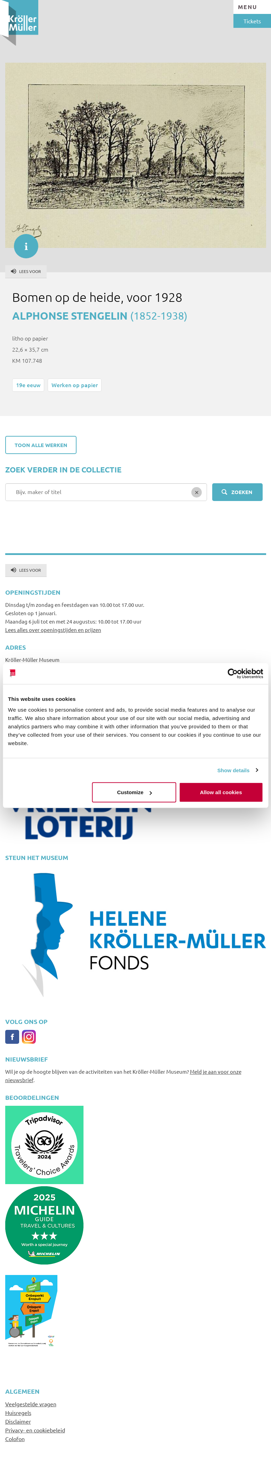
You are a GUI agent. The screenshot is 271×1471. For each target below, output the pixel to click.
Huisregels (18, 1412)
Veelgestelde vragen (30, 1403)
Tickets (252, 20)
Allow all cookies (221, 792)
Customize (134, 792)
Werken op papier (74, 385)
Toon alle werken (41, 444)
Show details (233, 770)
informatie (22, 242)
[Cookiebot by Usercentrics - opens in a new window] (232, 673)
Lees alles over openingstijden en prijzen (53, 629)
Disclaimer (18, 1421)
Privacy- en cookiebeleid (35, 1429)
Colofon (15, 1438)
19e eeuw (28, 385)
